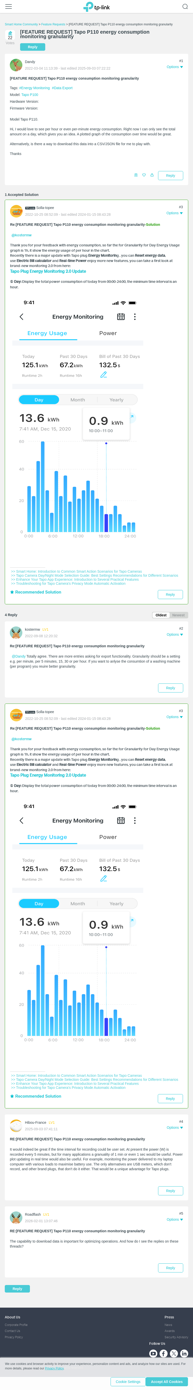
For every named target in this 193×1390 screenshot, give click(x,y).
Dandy (30, 62)
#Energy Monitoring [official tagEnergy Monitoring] (35, 88)
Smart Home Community (21, 24)
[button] (152, 177)
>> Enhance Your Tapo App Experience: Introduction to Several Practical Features (75, 578)
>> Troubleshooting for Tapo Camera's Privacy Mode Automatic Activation (68, 582)
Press (169, 1315)
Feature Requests (53, 24)
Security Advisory (176, 1335)
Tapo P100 (29, 95)
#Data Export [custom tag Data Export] (62, 88)
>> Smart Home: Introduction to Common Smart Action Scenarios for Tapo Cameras (76, 570)
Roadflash (33, 1212)
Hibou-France (35, 1120)
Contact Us (12, 1329)
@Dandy (19, 656)
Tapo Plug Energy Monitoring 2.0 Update (48, 271)
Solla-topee (45, 208)
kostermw (32, 629)
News (168, 1323)
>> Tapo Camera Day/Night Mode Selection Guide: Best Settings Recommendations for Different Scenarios (94, 574)
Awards (170, 1329)
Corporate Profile (16, 1323)
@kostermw (22, 235)
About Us (12, 1315)
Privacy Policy (14, 1335)
